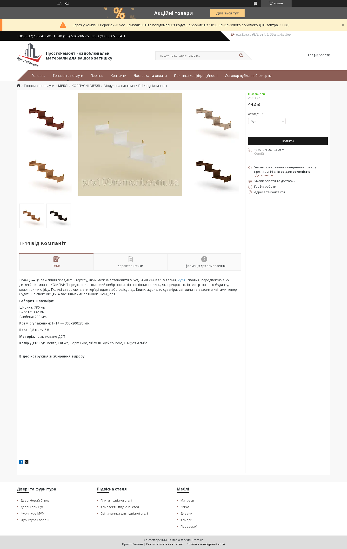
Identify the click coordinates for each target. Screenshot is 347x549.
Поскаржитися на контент (164, 544)
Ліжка (184, 507)
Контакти (118, 75)
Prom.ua (197, 540)
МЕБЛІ (63, 86)
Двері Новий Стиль (35, 500)
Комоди (186, 520)
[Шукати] (241, 55)
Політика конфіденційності (196, 75)
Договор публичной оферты (248, 75)
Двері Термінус (31, 507)
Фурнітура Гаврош (34, 520)
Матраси (187, 500)
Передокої (188, 526)
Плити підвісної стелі (116, 500)
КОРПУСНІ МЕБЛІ (86, 86)
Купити (288, 141)
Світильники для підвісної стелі (124, 513)
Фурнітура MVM (32, 513)
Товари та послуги (68, 75)
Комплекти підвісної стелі (120, 507)
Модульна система (119, 86)
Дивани (186, 513)
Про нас (96, 75)
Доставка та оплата (150, 75)
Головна (38, 75)
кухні (182, 280)
